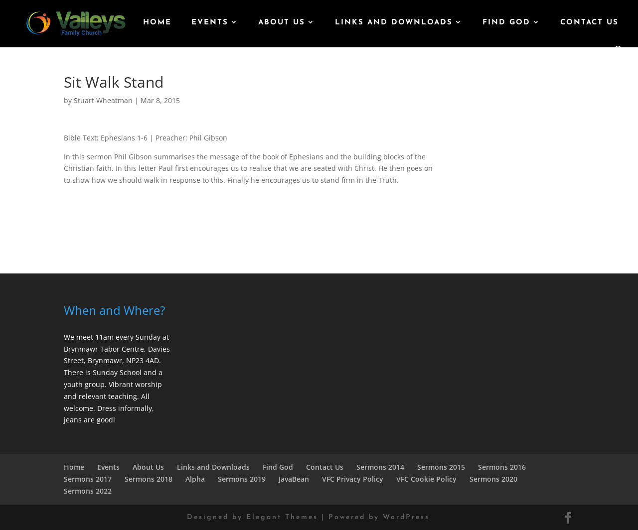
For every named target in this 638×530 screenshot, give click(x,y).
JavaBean (294, 479)
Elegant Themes (282, 517)
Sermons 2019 (242, 479)
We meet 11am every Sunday (112, 337)
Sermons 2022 (88, 491)
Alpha (195, 479)
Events (209, 22)
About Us (281, 22)
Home (157, 22)
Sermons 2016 (502, 467)
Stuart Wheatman (103, 100)
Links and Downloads (394, 22)
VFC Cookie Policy (426, 479)
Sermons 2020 (493, 479)
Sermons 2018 (148, 479)
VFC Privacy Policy (352, 479)
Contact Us (589, 22)
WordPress (406, 517)
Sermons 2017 (88, 479)
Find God (506, 22)
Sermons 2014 (380, 467)
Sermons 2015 (441, 467)
